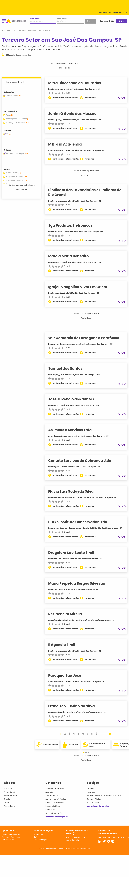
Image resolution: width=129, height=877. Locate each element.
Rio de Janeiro (10, 792)
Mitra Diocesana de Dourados (76, 82)
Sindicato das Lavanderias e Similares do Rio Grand (87, 192)
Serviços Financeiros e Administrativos (104, 795)
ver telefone (92, 97)
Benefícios (50, 809)
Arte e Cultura (51, 795)
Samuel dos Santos (67, 368)
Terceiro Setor (93, 802)
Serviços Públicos (94, 799)
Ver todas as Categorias (56, 816)
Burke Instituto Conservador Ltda (79, 521)
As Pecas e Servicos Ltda (72, 429)
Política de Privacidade (75, 837)
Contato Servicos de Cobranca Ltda (81, 460)
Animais (49, 792)
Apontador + (39, 834)
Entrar (121, 21)
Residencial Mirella (67, 614)
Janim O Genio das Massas (74, 113)
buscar (90, 21)
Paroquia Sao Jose (66, 675)
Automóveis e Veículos (55, 799)
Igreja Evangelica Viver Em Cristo (79, 286)
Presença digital (41, 839)
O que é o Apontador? (11, 834)
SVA (35, 837)
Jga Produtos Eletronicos (72, 225)
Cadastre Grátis (107, 21)
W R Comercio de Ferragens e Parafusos (85, 337)
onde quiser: (62, 18)
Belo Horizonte (10, 795)
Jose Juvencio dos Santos (73, 399)
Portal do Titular (72, 840)
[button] (85, 752)
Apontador (6, 30)
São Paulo (8, 788)
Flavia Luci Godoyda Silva (73, 491)
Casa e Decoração (53, 813)
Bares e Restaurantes (54, 802)
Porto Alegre (9, 806)
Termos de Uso (8, 839)
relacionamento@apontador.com (113, 837)
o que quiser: (35, 18)
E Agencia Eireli (63, 644)
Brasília (7, 799)
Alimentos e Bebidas (54, 788)
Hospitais (91, 792)
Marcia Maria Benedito (70, 256)
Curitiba (7, 802)
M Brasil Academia (67, 144)
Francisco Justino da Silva (73, 706)
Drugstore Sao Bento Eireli (73, 552)
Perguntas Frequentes (11, 837)
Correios (90, 788)
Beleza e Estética (52, 806)
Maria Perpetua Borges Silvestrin (79, 583)
